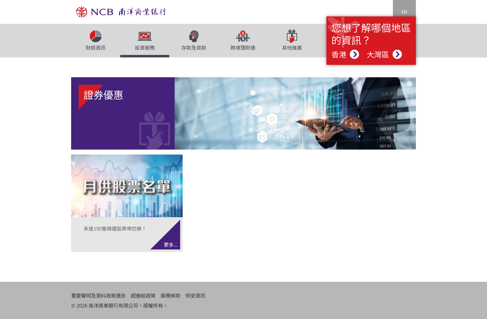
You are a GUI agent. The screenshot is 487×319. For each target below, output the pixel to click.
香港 (345, 54)
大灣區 (384, 54)
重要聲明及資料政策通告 (98, 295)
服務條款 (170, 295)
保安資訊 (195, 295)
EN (404, 12)
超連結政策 (143, 295)
